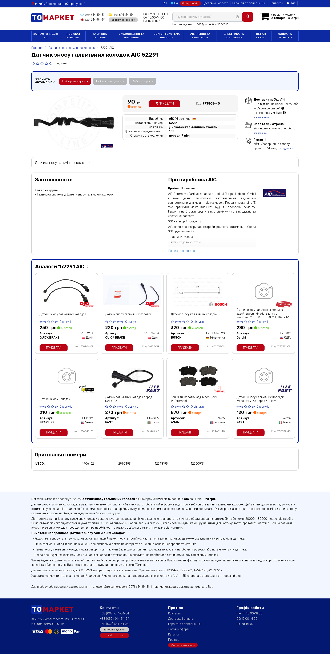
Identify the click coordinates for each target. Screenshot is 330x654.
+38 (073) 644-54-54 (114, 624)
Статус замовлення (183, 645)
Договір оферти (179, 629)
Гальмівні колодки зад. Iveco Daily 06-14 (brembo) (197, 399)
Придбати (164, 103)
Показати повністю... (182, 251)
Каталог (173, 634)
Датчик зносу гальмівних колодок (63, 314)
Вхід (291, 3)
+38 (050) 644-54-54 (114, 619)
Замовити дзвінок (114, 629)
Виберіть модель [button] (110, 81)
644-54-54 (92, 15)
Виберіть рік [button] (142, 81)
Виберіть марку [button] (75, 81)
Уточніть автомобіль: (45, 80)
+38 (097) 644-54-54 (114, 613)
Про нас (173, 640)
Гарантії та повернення (184, 624)
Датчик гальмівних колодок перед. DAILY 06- (129, 399)
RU (165, 3)
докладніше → (261, 117)
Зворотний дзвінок (123, 19)
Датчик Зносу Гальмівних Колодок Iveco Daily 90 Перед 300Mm (260, 399)
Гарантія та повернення (249, 3)
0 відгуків (61, 63)
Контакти (276, 3)
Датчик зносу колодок (55, 399)
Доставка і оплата (215, 3)
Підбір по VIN (190, 3)
